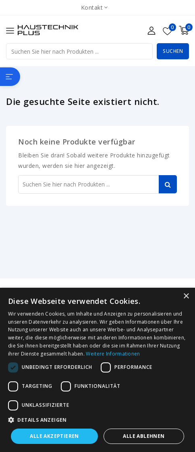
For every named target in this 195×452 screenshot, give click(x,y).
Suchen (173, 51)
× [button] (186, 296)
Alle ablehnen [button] (143, 436)
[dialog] (97, 370)
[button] (97, 420)
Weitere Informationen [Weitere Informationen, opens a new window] (113, 353)
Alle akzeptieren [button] (54, 436)
